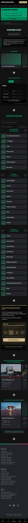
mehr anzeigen (14, 100)
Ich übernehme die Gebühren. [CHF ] (13, 336)
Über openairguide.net (6, 492)
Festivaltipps (4, 451)
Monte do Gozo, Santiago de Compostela (13, 15)
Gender (17, 81)
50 (17, 332)
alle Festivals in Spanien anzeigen (13, 431)
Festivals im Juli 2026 (6, 460)
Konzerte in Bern (5, 474)
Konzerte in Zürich (5, 473)
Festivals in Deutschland (7, 454)
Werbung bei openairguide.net (8, 495)
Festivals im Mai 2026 (6, 457)
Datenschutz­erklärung (6, 496)
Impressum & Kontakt (6, 498)
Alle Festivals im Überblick (7, 463)
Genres (11, 81)
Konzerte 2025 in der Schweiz (8, 481)
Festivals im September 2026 (8, 462)
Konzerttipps (4, 471)
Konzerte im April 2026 (6, 478)
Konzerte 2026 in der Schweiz (8, 482)
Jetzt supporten (23, 2)
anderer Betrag (22, 332)
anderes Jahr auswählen (14, 34)
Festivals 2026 (4, 456)
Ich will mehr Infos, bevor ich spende (13, 346)
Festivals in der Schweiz (6, 453)
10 (5, 332)
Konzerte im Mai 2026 (6, 479)
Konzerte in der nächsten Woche (8, 476)
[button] (14, 18)
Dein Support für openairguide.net (9, 493)
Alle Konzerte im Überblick (7, 484)
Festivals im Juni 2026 (6, 459)
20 (11, 332)
